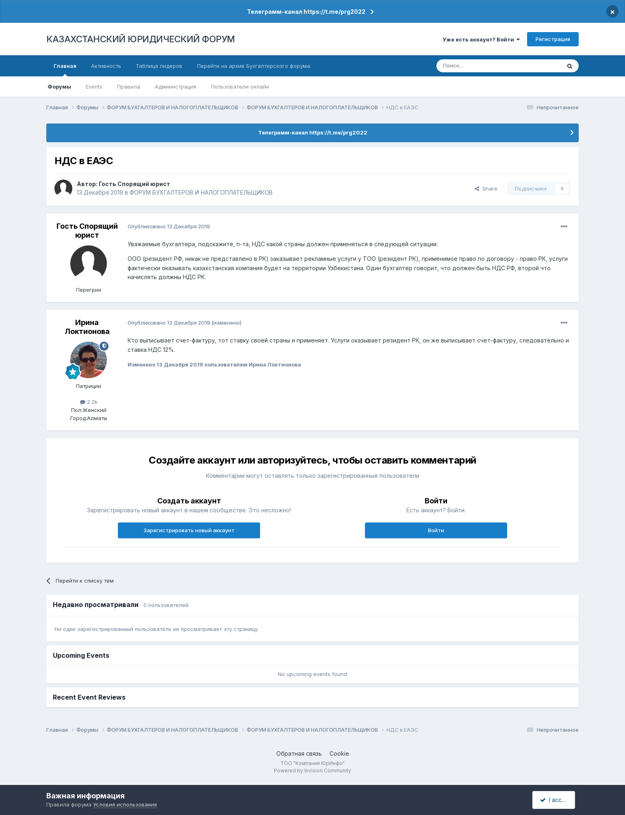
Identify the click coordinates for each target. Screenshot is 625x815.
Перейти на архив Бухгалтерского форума (253, 66)
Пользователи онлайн (240, 86)
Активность (106, 66)
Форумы (59, 86)
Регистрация (553, 39)
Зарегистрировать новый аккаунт (188, 530)
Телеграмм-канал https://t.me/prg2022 (306, 11)
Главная (65, 69)
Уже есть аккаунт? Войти (481, 39)
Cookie (339, 753)
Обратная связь (299, 753)
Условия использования (125, 804)
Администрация (175, 86)
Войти (436, 530)
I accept (555, 799)
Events (94, 86)
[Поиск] (476, 65)
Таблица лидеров (159, 66)
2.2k (89, 402)
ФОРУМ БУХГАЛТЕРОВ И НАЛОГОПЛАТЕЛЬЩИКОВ (201, 192)
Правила (128, 86)
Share (486, 188)
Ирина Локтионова (87, 327)
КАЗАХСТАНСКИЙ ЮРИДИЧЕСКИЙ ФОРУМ (140, 39)
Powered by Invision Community (312, 770)
